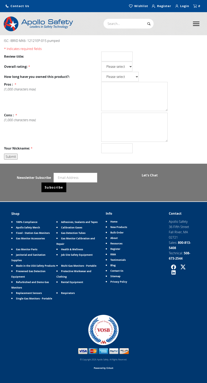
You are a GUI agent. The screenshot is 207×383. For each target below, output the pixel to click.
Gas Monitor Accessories (30, 238)
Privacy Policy (118, 281)
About (114, 238)
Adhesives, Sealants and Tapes (79, 222)
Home (113, 221)
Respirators (68, 293)
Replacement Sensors (29, 293)
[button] (17, 6)
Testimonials (118, 260)
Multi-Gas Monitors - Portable (78, 265)
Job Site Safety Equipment (77, 255)
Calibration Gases (71, 227)
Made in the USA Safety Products (35, 265)
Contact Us (116, 271)
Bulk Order (117, 232)
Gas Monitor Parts (26, 249)
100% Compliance (26, 222)
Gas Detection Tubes (73, 233)
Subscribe (54, 187)
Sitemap (115, 276)
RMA (113, 254)
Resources (116, 243)
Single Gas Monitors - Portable (34, 298)
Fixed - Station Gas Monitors (33, 233)
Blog (113, 265)
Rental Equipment (72, 282)
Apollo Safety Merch (28, 227)
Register (115, 249)
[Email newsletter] (75, 177)
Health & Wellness (72, 249)
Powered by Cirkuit (103, 368)
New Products (118, 227)
